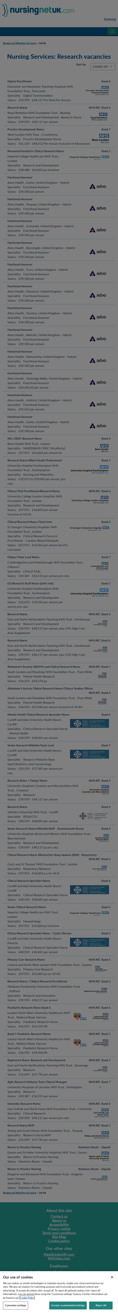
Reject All (101, 1308)
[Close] (112, 1280)
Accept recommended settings (68, 1308)
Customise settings (15, 1308)
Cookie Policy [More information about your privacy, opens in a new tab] (27, 1300)
